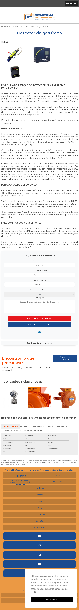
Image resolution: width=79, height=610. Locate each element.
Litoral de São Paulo (32, 431)
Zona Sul (50, 426)
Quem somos (57, 481)
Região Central (11, 426)
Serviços (39, 501)
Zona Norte (25, 426)
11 (21, 485)
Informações (39, 514)
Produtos (39, 488)
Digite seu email (39, 271)
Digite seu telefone (39, 280)
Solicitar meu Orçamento (39, 318)
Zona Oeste (38, 426)
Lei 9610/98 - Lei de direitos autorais (13, 464)
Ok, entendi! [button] (51, 599)
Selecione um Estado (39, 290)
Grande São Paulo (12, 431)
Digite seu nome (39, 261)
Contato (39, 521)
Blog (39, 508)
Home (57, 475)
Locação (39, 495)
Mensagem (39, 298)
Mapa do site (39, 527)
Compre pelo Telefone (39, 324)
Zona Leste (62, 426)
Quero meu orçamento (64, 358)
